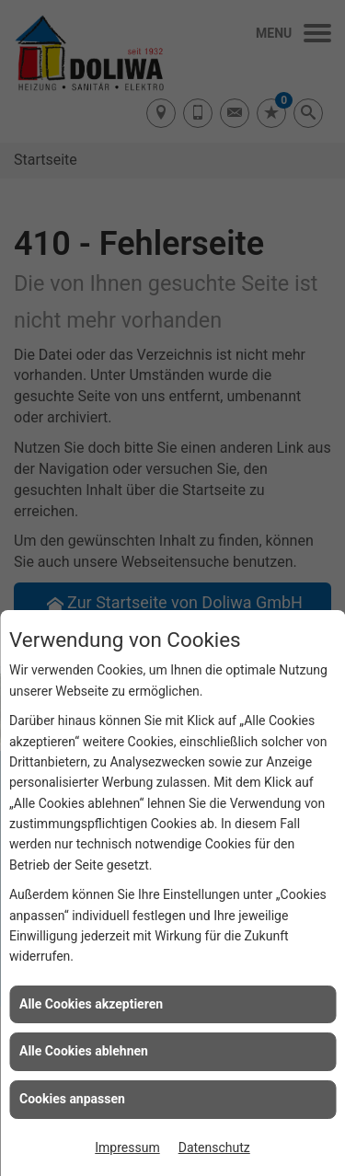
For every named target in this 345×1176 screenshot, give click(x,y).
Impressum (127, 1147)
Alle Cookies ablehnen (83, 1050)
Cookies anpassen (72, 1098)
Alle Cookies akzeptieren (91, 1004)
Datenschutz (214, 1147)
